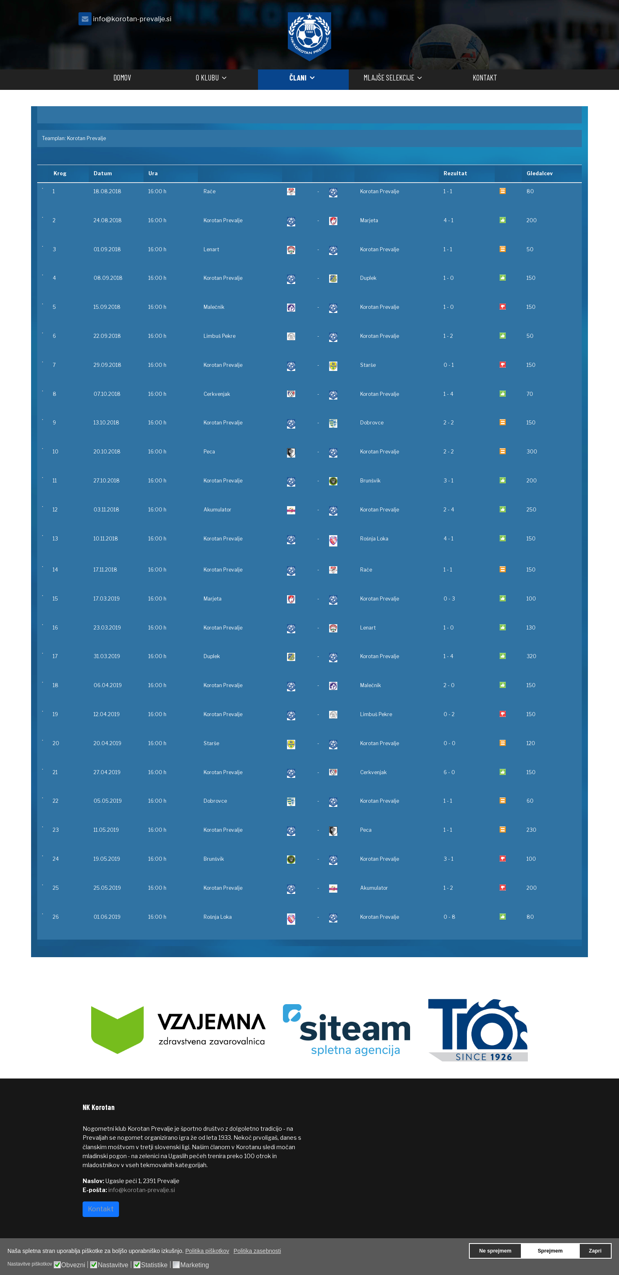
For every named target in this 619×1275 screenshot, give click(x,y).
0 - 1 (449, 365)
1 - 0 (449, 278)
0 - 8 (449, 917)
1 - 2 (448, 336)
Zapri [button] (595, 1251)
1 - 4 (448, 394)
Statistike (154, 1265)
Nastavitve (113, 1265)
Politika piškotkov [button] (207, 1251)
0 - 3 (449, 599)
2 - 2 (449, 423)
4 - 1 (448, 220)
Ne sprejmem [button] (495, 1251)
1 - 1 (448, 191)
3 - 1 (448, 481)
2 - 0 (449, 685)
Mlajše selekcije (388, 77)
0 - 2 (449, 714)
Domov (122, 77)
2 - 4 (449, 510)
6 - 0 (449, 772)
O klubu (207, 77)
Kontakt (485, 77)
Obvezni (73, 1265)
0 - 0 (449, 743)
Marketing (194, 1265)
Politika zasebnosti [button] (257, 1251)
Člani (298, 77)
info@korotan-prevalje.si (132, 19)
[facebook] (526, 21)
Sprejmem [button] (550, 1251)
